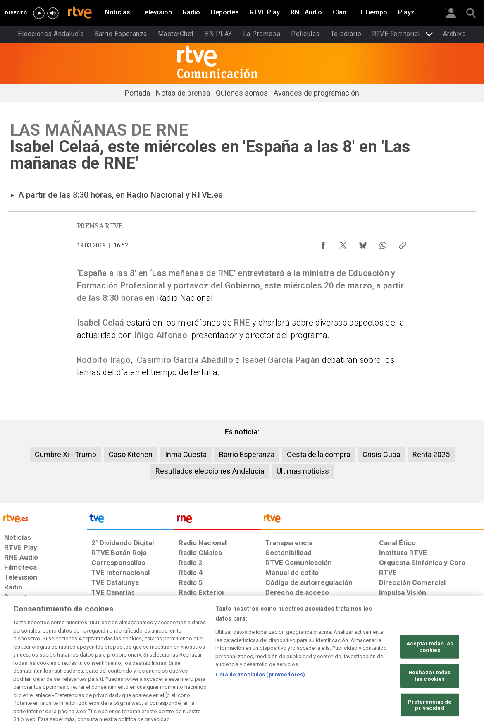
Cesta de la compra (318, 454)
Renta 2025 (431, 454)
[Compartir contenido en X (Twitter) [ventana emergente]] (343, 243)
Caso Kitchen (131, 454)
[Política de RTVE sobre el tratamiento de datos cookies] (153, 662)
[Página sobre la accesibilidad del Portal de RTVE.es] (290, 662)
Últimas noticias (303, 471)
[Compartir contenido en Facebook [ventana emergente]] (323, 243)
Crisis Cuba (381, 454)
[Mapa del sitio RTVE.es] (339, 662)
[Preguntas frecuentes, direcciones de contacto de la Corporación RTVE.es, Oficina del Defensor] (383, 662)
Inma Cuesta (186, 454)
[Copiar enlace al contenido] (402, 243)
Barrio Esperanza (246, 454)
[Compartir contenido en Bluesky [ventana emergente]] (363, 243)
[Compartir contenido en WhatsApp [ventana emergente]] (383, 243)
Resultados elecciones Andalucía (209, 471)
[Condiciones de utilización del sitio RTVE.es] (17, 662)
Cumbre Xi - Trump (65, 454)
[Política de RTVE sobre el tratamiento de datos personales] (79, 662)
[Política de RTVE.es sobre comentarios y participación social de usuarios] (447, 662)
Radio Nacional (185, 298)
